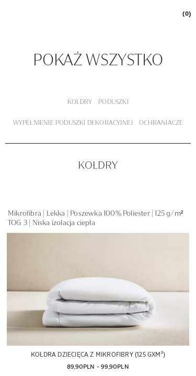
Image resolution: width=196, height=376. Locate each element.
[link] (186, 13)
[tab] (79, 102)
